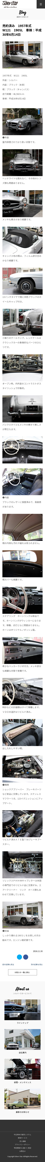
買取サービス (22, 1138)
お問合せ (22, 1151)
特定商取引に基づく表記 (22, 1148)
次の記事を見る (37, 964)
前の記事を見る (8, 964)
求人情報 (22, 1141)
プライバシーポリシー (22, 1144)
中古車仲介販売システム (22, 1134)
